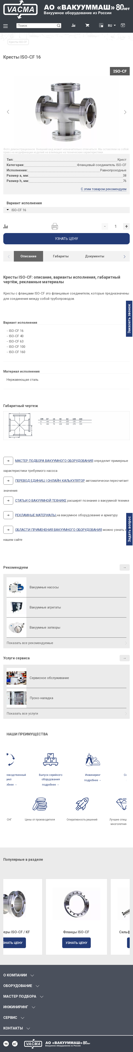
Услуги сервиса (16, 658)
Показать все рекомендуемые (30, 643)
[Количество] (115, 226)
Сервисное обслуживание (49, 678)
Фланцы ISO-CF (99, 932)
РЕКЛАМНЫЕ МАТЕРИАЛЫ (35, 515)
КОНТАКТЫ (13, 1028)
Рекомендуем (15, 567)
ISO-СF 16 (18, 210)
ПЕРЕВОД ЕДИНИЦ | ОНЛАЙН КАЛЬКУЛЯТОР (50, 481)
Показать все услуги (22, 713)
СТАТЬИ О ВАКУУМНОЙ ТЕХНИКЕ (40, 501)
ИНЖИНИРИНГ (15, 1007)
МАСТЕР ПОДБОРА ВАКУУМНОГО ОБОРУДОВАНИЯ (54, 461)
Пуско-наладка (41, 698)
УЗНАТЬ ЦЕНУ (34, 943)
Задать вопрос (129, 529)
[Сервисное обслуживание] (16, 678)
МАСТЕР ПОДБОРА (19, 996)
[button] (124, 256)
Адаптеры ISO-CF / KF (34, 932)
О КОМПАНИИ (15, 975)
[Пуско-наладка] (16, 698)
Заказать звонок (129, 318)
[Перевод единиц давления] (101, 25)
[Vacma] (66, 9)
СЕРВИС (10, 1018)
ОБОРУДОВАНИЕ (17, 986)
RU (110, 25)
